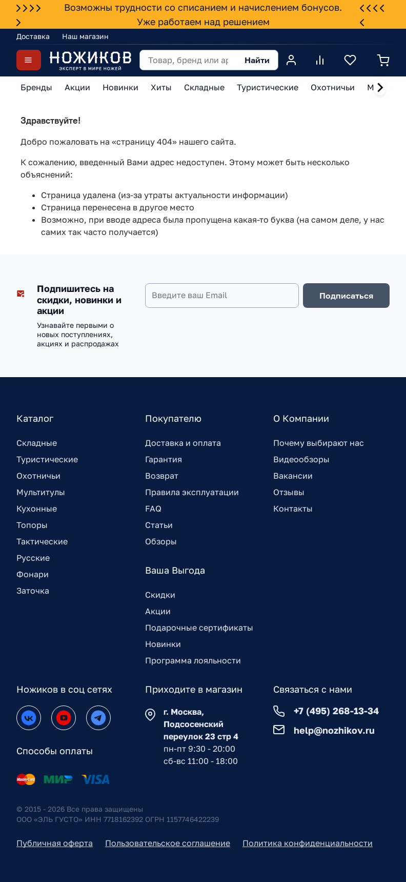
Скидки (160, 595)
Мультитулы (40, 492)
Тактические (42, 541)
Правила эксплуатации (192, 492)
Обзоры (161, 541)
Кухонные (36, 508)
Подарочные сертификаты (199, 627)
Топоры (32, 525)
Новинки (163, 644)
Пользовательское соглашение (167, 843)
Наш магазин (85, 36)
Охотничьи (38, 476)
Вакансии (293, 476)
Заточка (32, 590)
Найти (257, 60)
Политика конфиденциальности (307, 843)
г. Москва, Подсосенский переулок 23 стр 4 (201, 724)
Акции (158, 611)
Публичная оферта (54, 843)
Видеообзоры (301, 459)
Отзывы (288, 492)
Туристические (47, 459)
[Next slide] (380, 87)
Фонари (32, 574)
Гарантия (163, 459)
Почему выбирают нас (318, 443)
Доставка (33, 36)
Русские (33, 558)
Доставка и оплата (183, 443)
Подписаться (346, 295)
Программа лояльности (193, 660)
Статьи (159, 525)
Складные (36, 443)
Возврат (161, 476)
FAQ (153, 508)
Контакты (293, 508)
